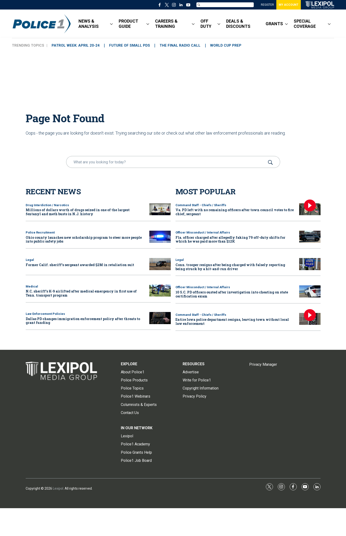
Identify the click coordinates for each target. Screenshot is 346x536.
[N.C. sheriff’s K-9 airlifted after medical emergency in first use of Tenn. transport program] (160, 291)
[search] (166, 162)
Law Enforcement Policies (45, 314)
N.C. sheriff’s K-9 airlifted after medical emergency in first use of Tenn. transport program (81, 293)
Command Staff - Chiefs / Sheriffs (200, 205)
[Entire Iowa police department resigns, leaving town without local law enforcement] (310, 319)
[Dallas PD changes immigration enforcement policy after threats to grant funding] (160, 318)
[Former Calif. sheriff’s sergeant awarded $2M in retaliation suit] (160, 264)
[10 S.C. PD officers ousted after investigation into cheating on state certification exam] (310, 291)
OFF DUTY (205, 24)
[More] (111, 24)
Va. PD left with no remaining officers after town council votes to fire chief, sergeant (234, 212)
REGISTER (267, 4)
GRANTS (274, 23)
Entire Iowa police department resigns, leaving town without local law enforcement (232, 321)
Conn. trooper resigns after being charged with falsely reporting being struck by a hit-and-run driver (230, 267)
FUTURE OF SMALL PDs (131, 45)
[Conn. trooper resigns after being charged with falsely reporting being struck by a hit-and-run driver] (310, 264)
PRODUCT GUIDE (128, 24)
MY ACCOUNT (288, 4)
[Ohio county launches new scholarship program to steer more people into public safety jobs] (160, 237)
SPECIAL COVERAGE (305, 24)
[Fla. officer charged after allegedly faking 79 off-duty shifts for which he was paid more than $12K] (310, 237)
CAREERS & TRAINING (166, 24)
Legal (30, 260)
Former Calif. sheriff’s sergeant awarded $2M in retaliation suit (80, 265)
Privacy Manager (263, 364)
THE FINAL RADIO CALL (182, 45)
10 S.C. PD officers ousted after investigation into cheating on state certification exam (231, 294)
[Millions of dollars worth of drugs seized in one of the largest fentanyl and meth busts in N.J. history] (160, 209)
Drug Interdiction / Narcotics (47, 205)
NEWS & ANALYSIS (88, 24)
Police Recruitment (40, 232)
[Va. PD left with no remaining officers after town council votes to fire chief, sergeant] (310, 209)
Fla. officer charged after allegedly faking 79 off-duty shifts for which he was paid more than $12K (230, 239)
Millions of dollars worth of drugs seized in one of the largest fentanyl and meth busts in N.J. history (78, 212)
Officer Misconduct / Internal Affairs (202, 232)
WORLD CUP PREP (229, 45)
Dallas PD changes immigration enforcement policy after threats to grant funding (83, 321)
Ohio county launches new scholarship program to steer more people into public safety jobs (84, 239)
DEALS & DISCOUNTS (238, 24)
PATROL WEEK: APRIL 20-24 (76, 45)
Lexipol (58, 488)
